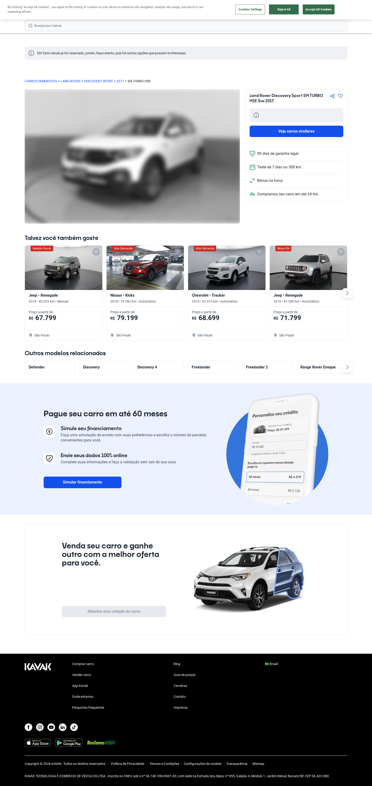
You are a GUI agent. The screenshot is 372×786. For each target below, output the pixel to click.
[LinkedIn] (62, 727)
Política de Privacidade (128, 764)
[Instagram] (40, 727)
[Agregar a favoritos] (340, 96)
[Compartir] (332, 96)
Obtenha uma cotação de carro (114, 611)
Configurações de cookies (203, 764)
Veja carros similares (296, 131)
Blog (177, 664)
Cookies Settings (250, 9)
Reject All (283, 9)
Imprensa (181, 707)
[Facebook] (28, 727)
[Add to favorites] (96, 252)
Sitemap (258, 764)
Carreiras (180, 686)
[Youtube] (51, 727)
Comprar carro (83, 664)
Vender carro (81, 675)
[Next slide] (347, 293)
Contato (180, 697)
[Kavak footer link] (38, 686)
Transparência (236, 764)
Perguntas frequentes (88, 707)
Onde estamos (82, 697)
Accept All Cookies (318, 9)
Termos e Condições (164, 764)
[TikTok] (74, 727)
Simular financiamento (82, 482)
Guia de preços (184, 675)
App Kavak (80, 686)
